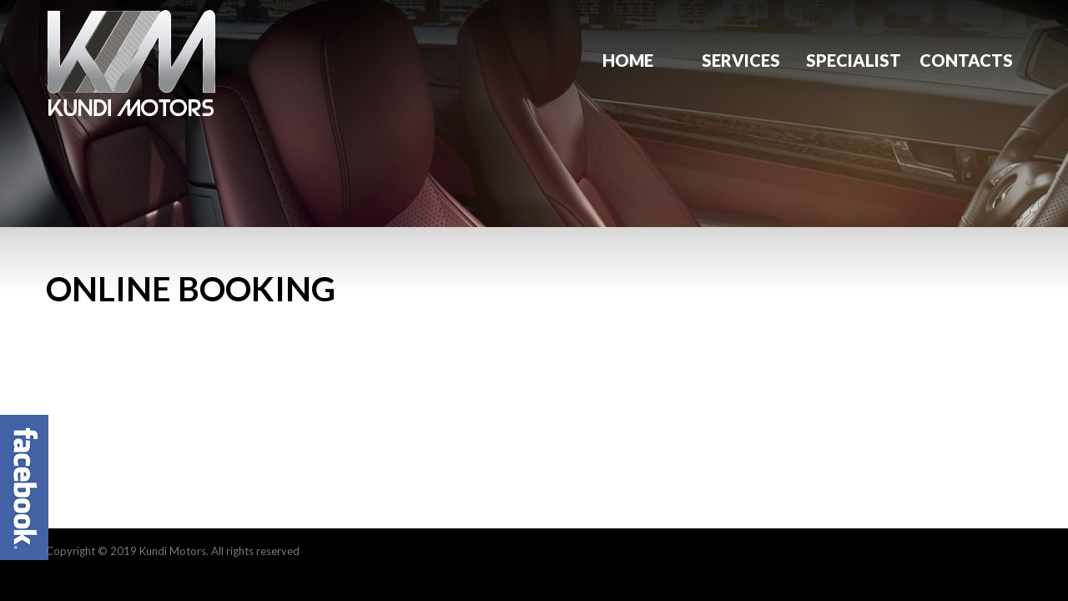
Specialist (853, 60)
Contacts (966, 60)
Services (741, 60)
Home (627, 60)
